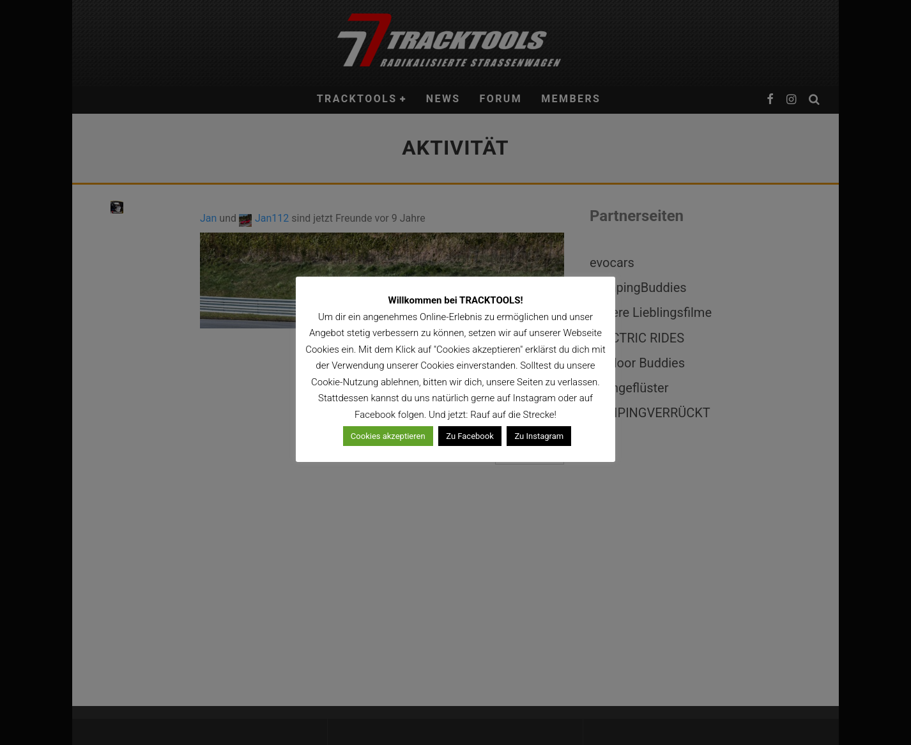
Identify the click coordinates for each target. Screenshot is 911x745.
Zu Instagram (538, 436)
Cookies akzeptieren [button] (388, 436)
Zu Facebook (470, 436)
